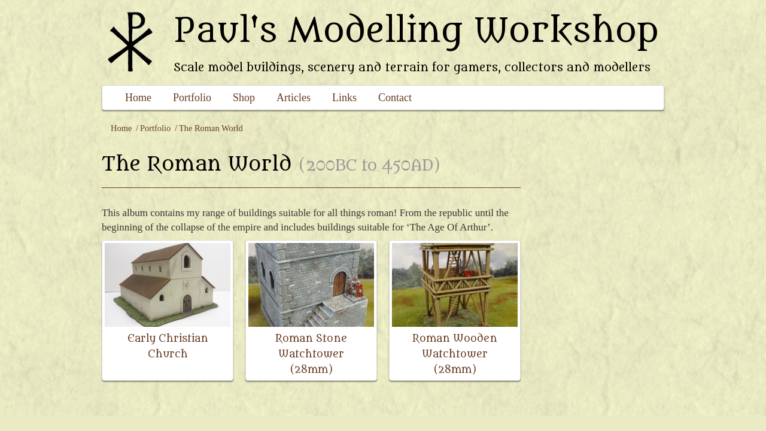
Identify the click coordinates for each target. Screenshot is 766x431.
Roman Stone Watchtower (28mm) (311, 354)
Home (138, 98)
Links (344, 98)
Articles (293, 98)
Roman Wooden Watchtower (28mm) (454, 354)
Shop (244, 98)
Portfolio (192, 98)
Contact (395, 98)
